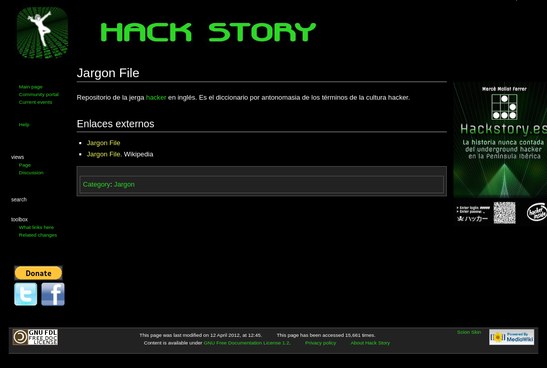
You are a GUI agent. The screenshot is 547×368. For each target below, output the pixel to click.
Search (19, 199)
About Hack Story (370, 343)
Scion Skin (469, 332)
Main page (30, 86)
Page (25, 165)
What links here (36, 227)
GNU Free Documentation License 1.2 (246, 343)
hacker (156, 97)
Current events (35, 102)
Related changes (38, 235)
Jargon (124, 184)
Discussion (31, 172)
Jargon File (103, 143)
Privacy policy (320, 343)
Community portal (39, 94)
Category (96, 184)
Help (24, 124)
